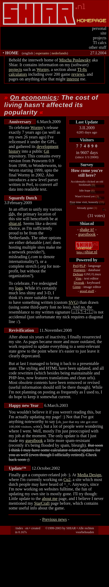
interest (73, 79)
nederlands (59, 53)
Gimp (77, 287)
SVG (73, 302)
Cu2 (67, 479)
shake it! (87, 229)
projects (99, 38)
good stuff (87, 291)
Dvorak (79, 283)
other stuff (97, 47)
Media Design (89, 475)
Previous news (54, 519)
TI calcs (99, 42)
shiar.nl (86, 252)
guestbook (87, 234)
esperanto (42, 53)
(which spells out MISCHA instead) (82, 312)
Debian (78, 274)
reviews (78, 74)
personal (99, 28)
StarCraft (42, 503)
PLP (82, 266)
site (103, 33)
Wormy (43, 69)
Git (46, 151)
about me (49, 498)
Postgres (79, 270)
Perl (75, 266)
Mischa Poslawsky (75, 60)
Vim (78, 278)
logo (18, 288)
